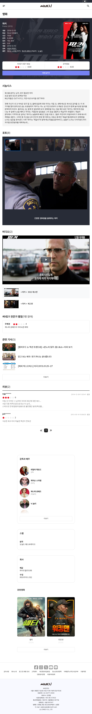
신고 (88, 394)
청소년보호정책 (56, 671)
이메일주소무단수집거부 (71, 671)
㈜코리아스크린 (26, 577)
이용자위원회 (51, 674)
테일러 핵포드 (12, 49)
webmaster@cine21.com (49, 707)
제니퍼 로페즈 (26, 51)
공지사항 (6, 671)
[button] (84, 146)
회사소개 (14, 671)
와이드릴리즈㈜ (26, 570)
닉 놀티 (40, 51)
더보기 (46, 377)
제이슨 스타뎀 (12, 51)
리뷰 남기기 (46, 73)
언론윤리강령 (41, 674)
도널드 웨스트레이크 (27, 544)
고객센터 (34, 671)
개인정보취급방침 (44, 671)
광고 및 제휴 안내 (24, 671)
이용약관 (83, 671)
